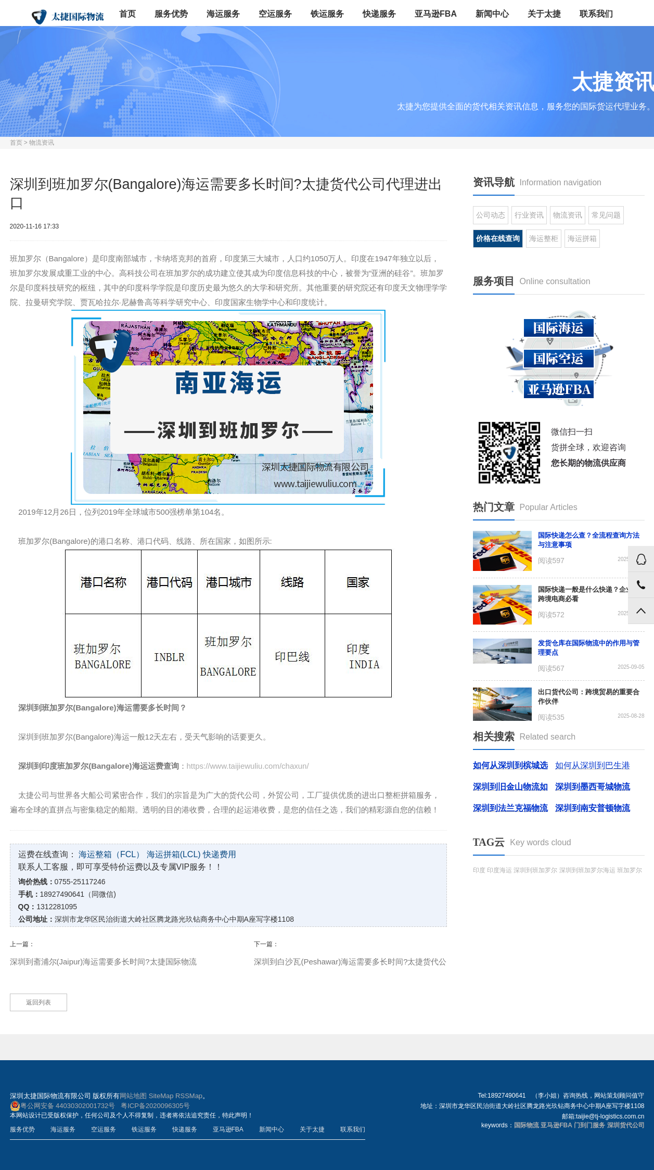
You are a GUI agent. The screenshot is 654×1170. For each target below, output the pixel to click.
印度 (479, 870)
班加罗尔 (629, 870)
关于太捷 (544, 13)
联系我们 (596, 13)
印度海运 (499, 870)
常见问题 (606, 215)
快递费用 (219, 854)
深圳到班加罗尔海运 (587, 870)
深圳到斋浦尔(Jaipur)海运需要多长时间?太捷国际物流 (103, 961)
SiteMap (161, 1096)
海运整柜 (543, 238)
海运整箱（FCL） (111, 854)
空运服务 (275, 13)
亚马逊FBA (436, 13)
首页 (127, 13)
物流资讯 (41, 142)
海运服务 (223, 13)
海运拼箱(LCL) (174, 854)
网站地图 (133, 1096)
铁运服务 (327, 13)
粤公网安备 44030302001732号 (63, 1106)
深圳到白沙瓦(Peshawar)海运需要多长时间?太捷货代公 (350, 961)
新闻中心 (492, 13)
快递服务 (379, 13)
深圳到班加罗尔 (535, 870)
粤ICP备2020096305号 (155, 1106)
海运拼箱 (582, 238)
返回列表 (38, 1002)
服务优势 (171, 13)
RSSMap (188, 1096)
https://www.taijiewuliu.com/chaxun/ (248, 765)
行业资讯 (529, 215)
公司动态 (490, 215)
